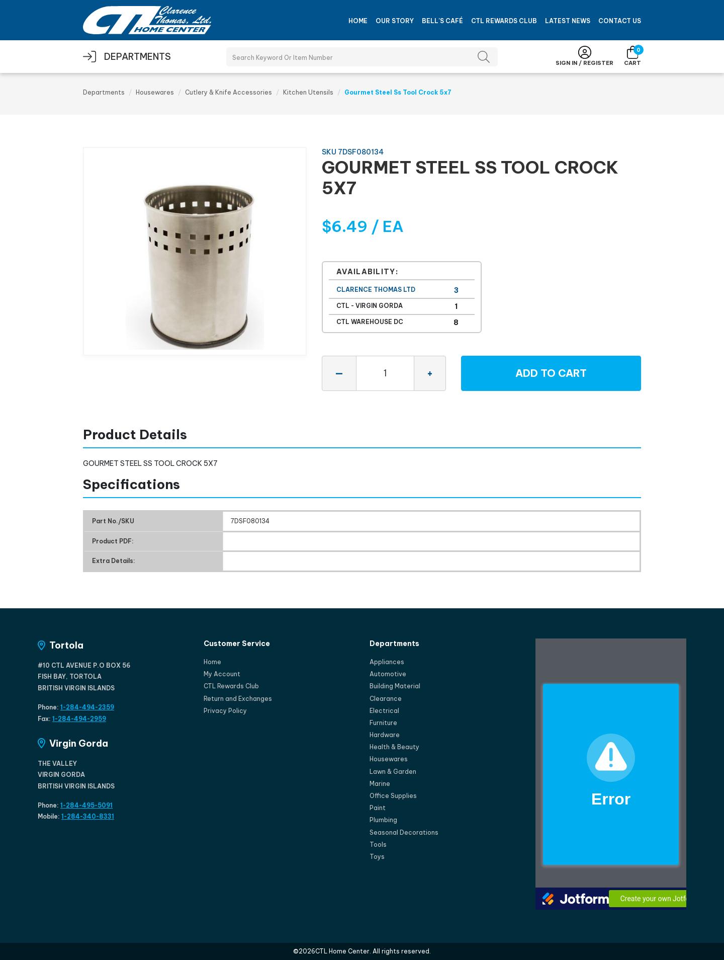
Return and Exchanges (238, 698)
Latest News (567, 21)
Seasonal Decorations (404, 832)
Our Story (395, 21)
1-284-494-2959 (79, 719)
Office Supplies (393, 795)
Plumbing (383, 820)
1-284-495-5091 (86, 805)
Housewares (155, 92)
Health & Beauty (394, 747)
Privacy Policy (225, 710)
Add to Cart (551, 373)
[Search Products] (362, 56)
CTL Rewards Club (504, 21)
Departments (104, 92)
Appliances (387, 662)
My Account (222, 674)
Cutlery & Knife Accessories (228, 92)
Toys (377, 856)
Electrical (384, 710)
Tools (378, 844)
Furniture (383, 723)
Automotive (388, 674)
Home (358, 21)
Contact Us (619, 21)
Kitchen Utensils (308, 92)
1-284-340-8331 (87, 816)
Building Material (395, 686)
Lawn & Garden (393, 771)
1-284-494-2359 (87, 707)
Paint (378, 808)
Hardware (385, 735)
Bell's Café (442, 21)
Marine (380, 783)
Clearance (386, 698)
